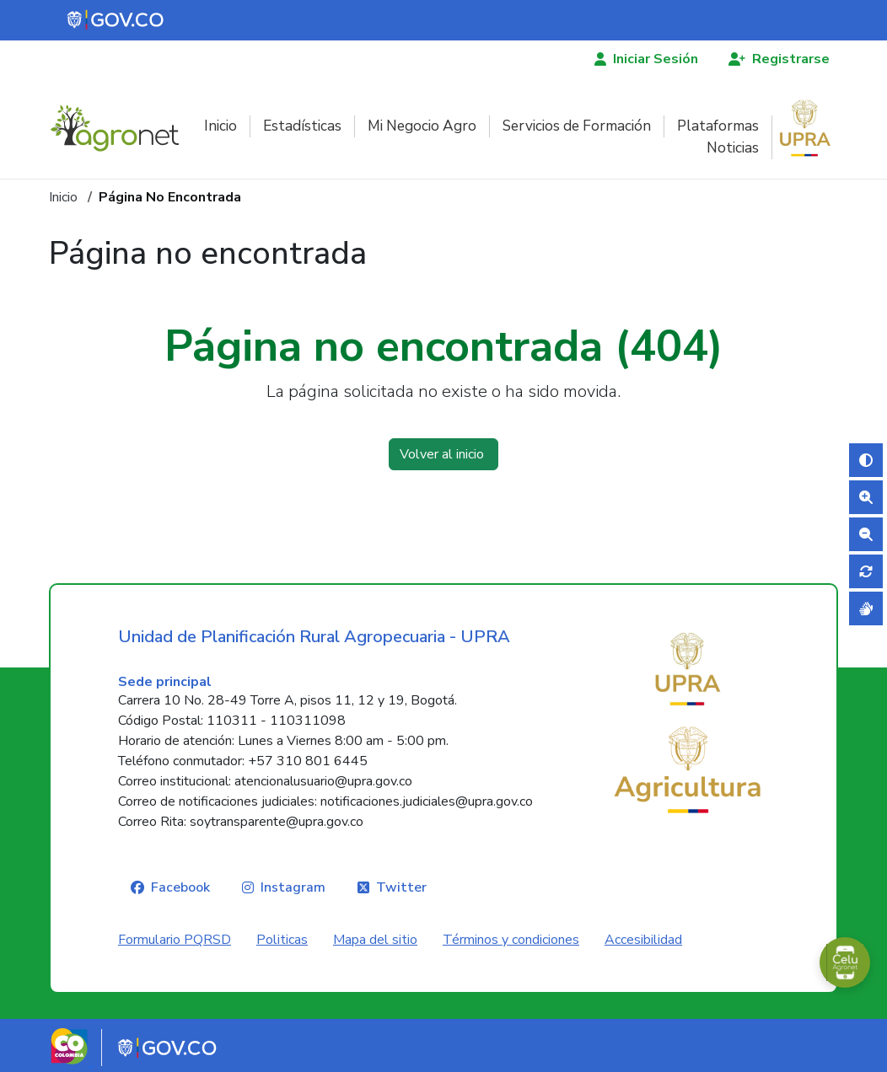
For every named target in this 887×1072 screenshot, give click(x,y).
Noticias (733, 148)
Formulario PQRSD (174, 939)
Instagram (293, 887)
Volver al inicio (443, 454)
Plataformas (718, 126)
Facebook (180, 887)
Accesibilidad (643, 939)
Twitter (401, 887)
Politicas (282, 939)
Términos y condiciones (511, 939)
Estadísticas (302, 126)
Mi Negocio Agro (422, 126)
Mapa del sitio (375, 939)
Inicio (220, 126)
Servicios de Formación (577, 126)
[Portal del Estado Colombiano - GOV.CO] (116, 20)
